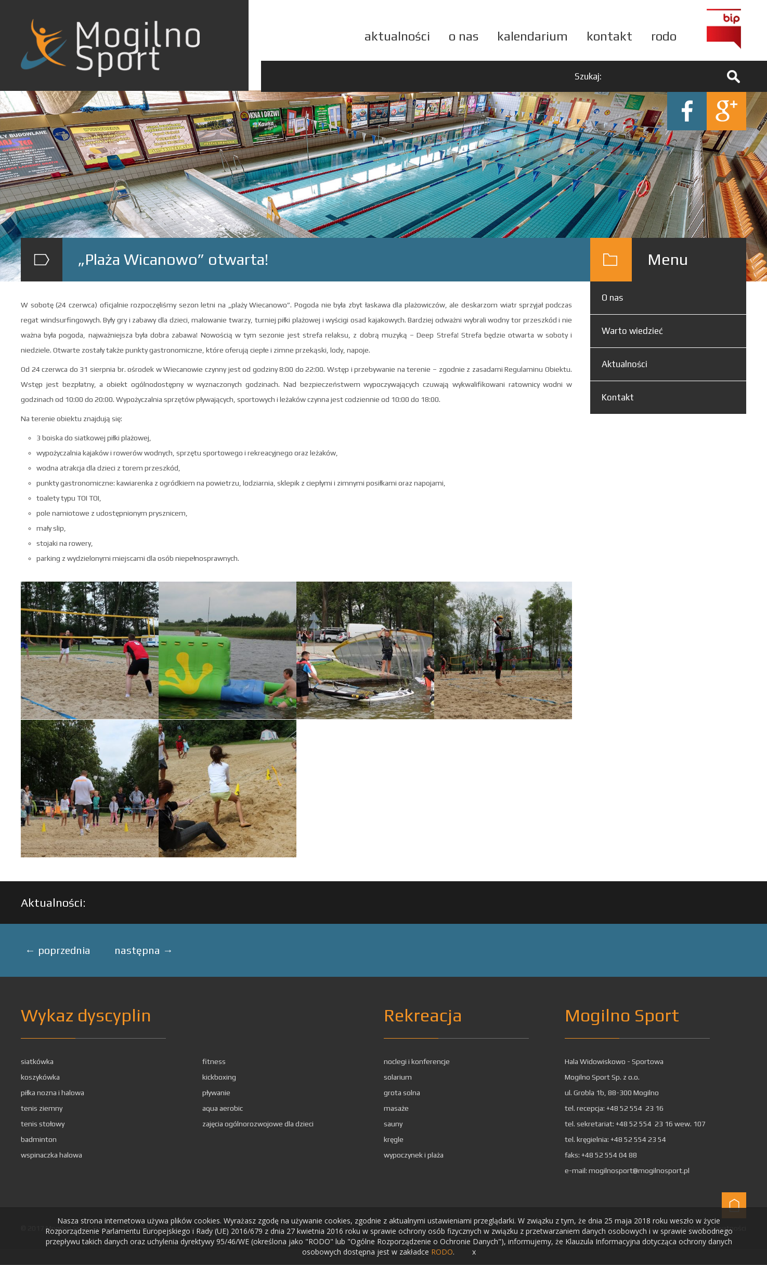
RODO (442, 1252)
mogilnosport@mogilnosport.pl (639, 1171)
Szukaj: (588, 76)
